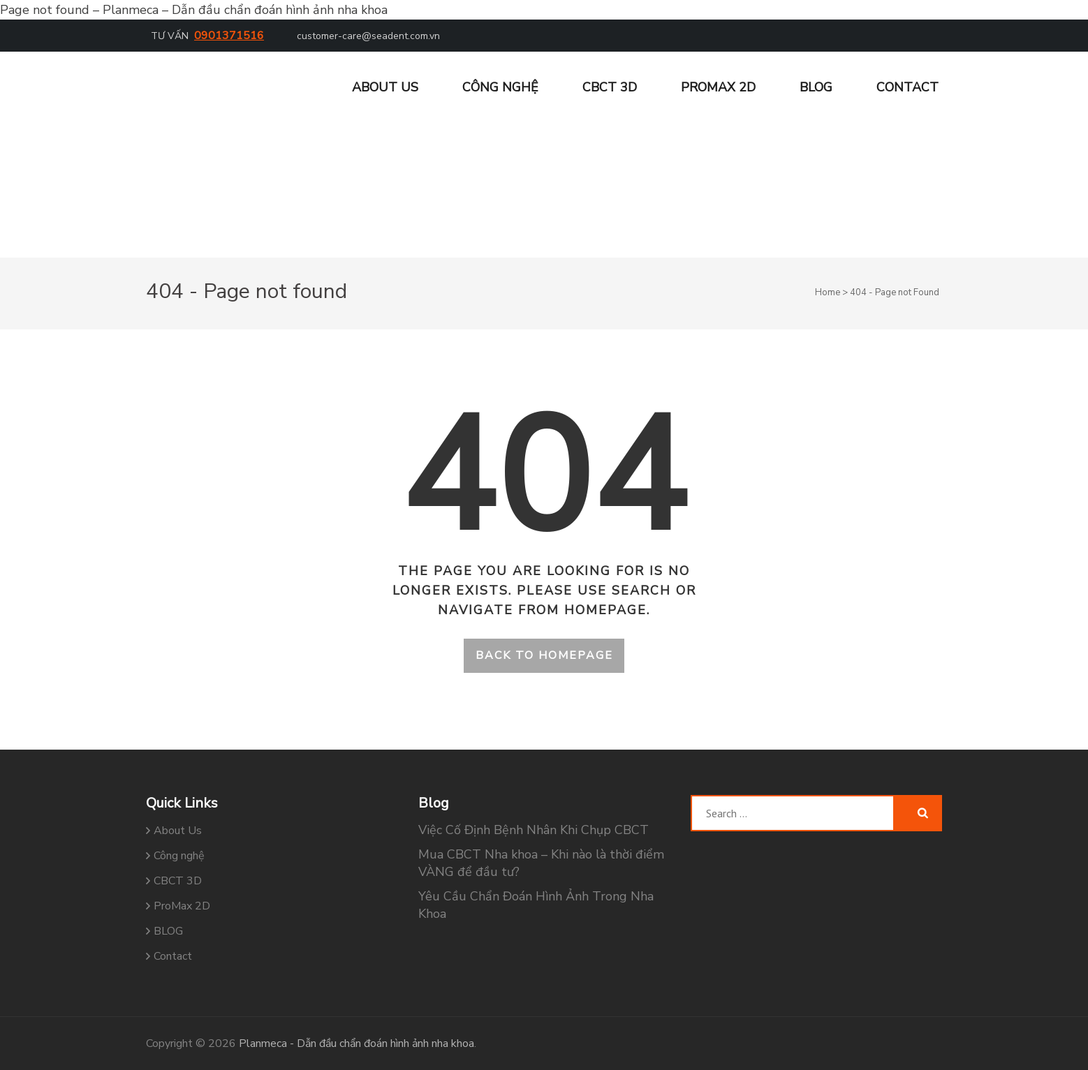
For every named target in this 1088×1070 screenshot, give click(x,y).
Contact (907, 87)
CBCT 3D (609, 87)
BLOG (816, 87)
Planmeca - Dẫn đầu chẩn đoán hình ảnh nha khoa (356, 1043)
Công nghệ (500, 87)
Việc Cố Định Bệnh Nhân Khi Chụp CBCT (533, 830)
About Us (385, 87)
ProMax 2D (718, 87)
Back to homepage (544, 655)
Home (827, 292)
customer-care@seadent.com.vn (368, 36)
